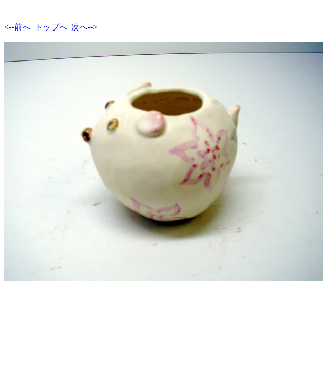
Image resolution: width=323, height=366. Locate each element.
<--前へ (17, 27)
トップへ (51, 27)
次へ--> (84, 27)
